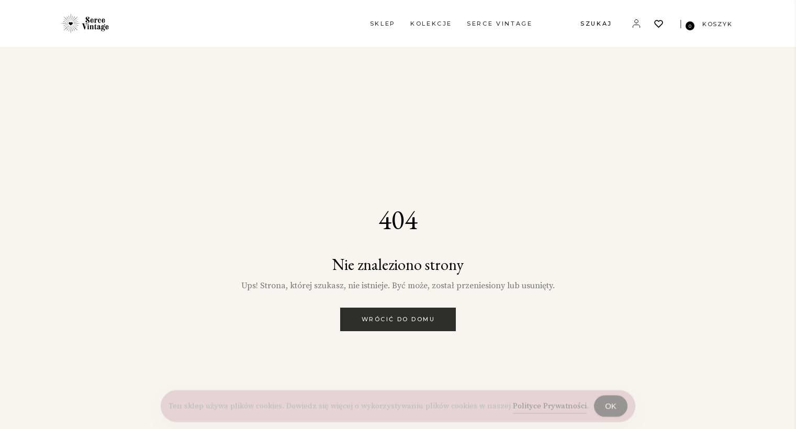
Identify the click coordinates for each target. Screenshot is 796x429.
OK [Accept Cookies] (610, 408)
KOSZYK (717, 24)
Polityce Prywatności (550, 408)
